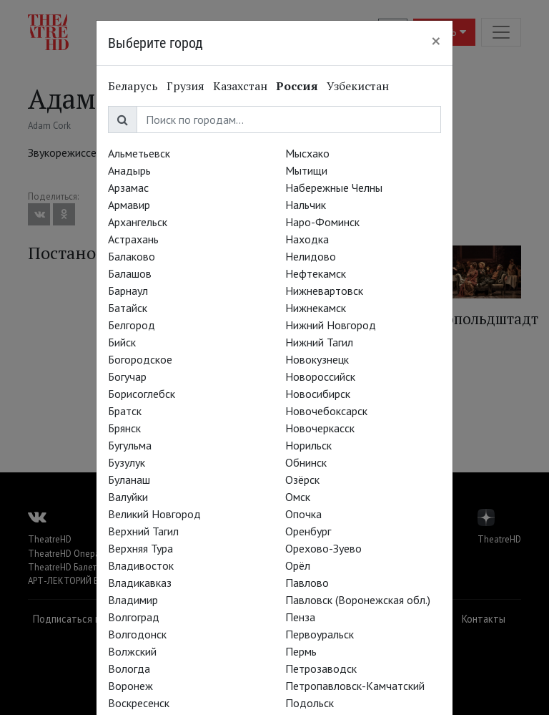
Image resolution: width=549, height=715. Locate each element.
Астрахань (133, 239)
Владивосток (141, 565)
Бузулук (126, 462)
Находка (307, 239)
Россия (297, 86)
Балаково (131, 256)
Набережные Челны (333, 187)
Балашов (130, 273)
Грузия (185, 86)
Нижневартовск (324, 290)
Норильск (308, 445)
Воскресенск (138, 703)
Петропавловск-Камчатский (355, 685)
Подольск (309, 703)
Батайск (127, 308)
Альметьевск (139, 153)
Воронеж (130, 685)
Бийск (122, 342)
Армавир (129, 205)
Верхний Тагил (143, 531)
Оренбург (308, 531)
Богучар (127, 376)
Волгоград (133, 617)
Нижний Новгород (330, 325)
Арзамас (128, 187)
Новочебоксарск (326, 411)
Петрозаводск (321, 668)
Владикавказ (140, 582)
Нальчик (305, 205)
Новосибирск (317, 393)
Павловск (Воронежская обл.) (357, 600)
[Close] (436, 41)
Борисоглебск (141, 393)
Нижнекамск (315, 308)
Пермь (301, 651)
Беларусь (133, 86)
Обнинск (306, 462)
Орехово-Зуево (323, 548)
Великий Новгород (154, 514)
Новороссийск (320, 376)
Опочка (303, 514)
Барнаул (128, 290)
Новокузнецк (317, 359)
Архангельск (137, 222)
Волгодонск (137, 634)
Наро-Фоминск (322, 222)
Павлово (307, 582)
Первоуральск (319, 634)
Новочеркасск (320, 428)
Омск (297, 497)
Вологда (129, 668)
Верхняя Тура (140, 548)
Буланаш (129, 479)
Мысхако (307, 153)
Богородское (140, 359)
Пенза (300, 617)
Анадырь (129, 170)
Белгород (131, 325)
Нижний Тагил (319, 342)
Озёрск (302, 479)
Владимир (133, 600)
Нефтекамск (315, 273)
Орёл (297, 565)
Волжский (132, 651)
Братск (125, 411)
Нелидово (310, 256)
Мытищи (306, 170)
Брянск (124, 428)
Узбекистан (358, 86)
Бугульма (130, 445)
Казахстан (240, 86)
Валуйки (128, 497)
